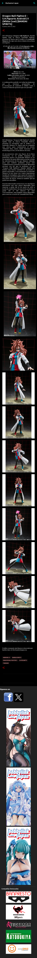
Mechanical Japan (11, 3)
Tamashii (5, 663)
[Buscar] (34, 3)
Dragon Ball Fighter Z (10, 660)
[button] (3, 30)
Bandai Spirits (16, 657)
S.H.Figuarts (23, 660)
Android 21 (6, 657)
